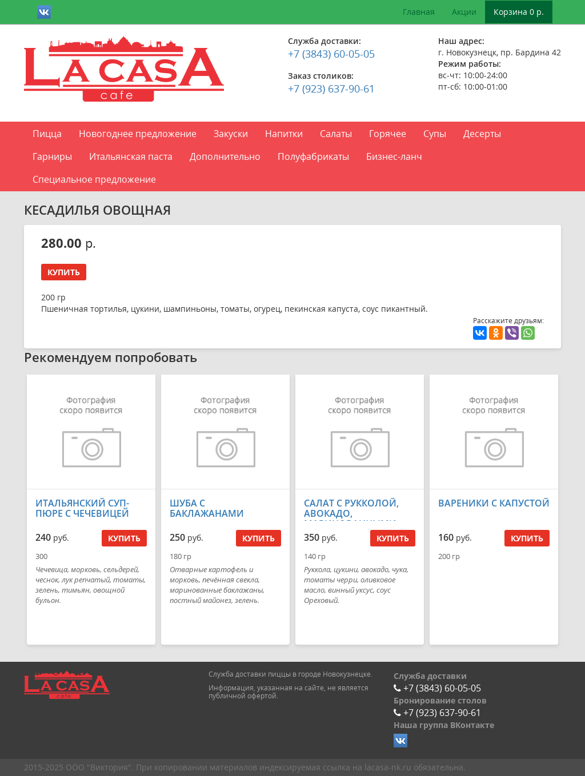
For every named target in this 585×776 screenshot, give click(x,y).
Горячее (387, 133)
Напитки (284, 133)
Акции (464, 11)
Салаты (336, 133)
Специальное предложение (94, 179)
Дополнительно (225, 156)
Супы (434, 133)
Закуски (231, 133)
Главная (419, 11)
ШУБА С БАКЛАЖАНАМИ (207, 508)
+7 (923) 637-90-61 (331, 88)
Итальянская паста (131, 156)
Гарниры (52, 156)
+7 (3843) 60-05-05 (331, 54)
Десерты (482, 133)
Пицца (47, 133)
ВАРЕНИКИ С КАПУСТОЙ (494, 503)
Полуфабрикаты (313, 156)
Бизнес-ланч (394, 156)
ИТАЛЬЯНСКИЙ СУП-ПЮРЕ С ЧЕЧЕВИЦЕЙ (82, 508)
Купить (63, 272)
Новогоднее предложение (138, 133)
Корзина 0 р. (519, 11)
